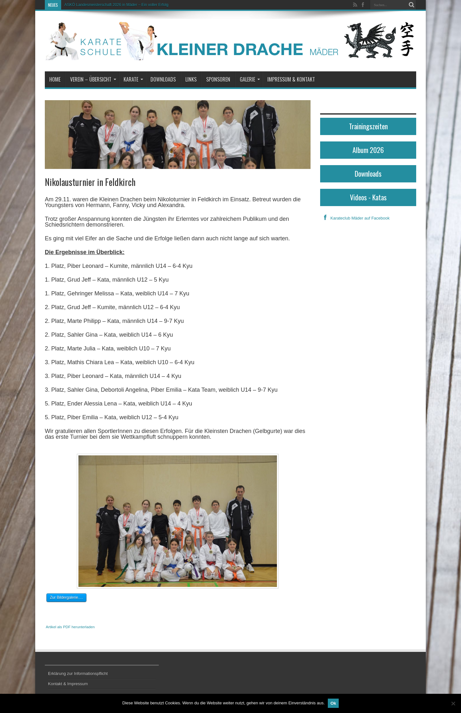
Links (191, 79)
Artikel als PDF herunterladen (70, 627)
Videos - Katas (368, 197)
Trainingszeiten (368, 126)
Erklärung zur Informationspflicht (78, 673)
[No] (453, 703)
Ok (333, 703)
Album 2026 (368, 150)
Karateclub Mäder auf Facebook (355, 218)
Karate (133, 79)
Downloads (163, 79)
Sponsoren (218, 79)
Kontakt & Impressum (68, 683)
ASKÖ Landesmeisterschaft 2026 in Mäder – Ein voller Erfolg (116, 5)
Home (55, 79)
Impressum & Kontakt (291, 79)
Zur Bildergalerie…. (66, 597)
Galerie (250, 79)
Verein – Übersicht (93, 79)
